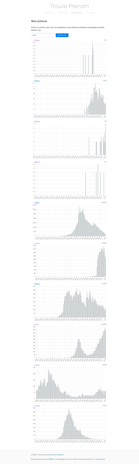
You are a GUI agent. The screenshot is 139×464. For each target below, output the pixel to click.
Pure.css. (91, 459)
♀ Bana (36, 121)
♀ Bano (36, 162)
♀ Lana (36, 243)
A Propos (90, 13)
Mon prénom (77, 13)
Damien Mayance (57, 455)
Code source (100, 459)
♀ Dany (36, 406)
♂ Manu (36, 81)
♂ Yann (36, 202)
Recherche (63, 13)
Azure (70, 459)
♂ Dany (36, 284)
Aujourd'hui (49, 13)
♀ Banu (36, 40)
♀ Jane (35, 365)
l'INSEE (51, 459)
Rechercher (62, 35)
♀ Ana (35, 324)
